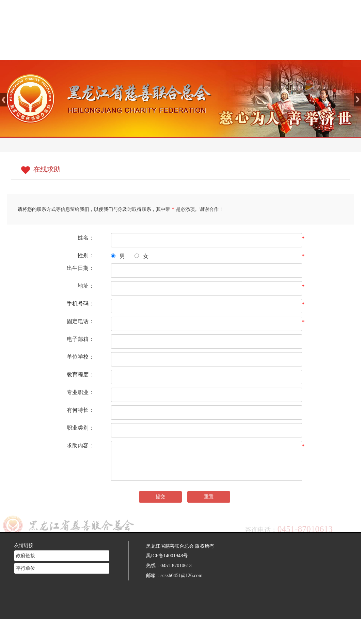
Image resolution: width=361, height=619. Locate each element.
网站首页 (122, 51)
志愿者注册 (281, 51)
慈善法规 (241, 51)
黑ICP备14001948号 (167, 549)
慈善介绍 (162, 51)
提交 (160, 497)
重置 (209, 497)
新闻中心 (201, 51)
